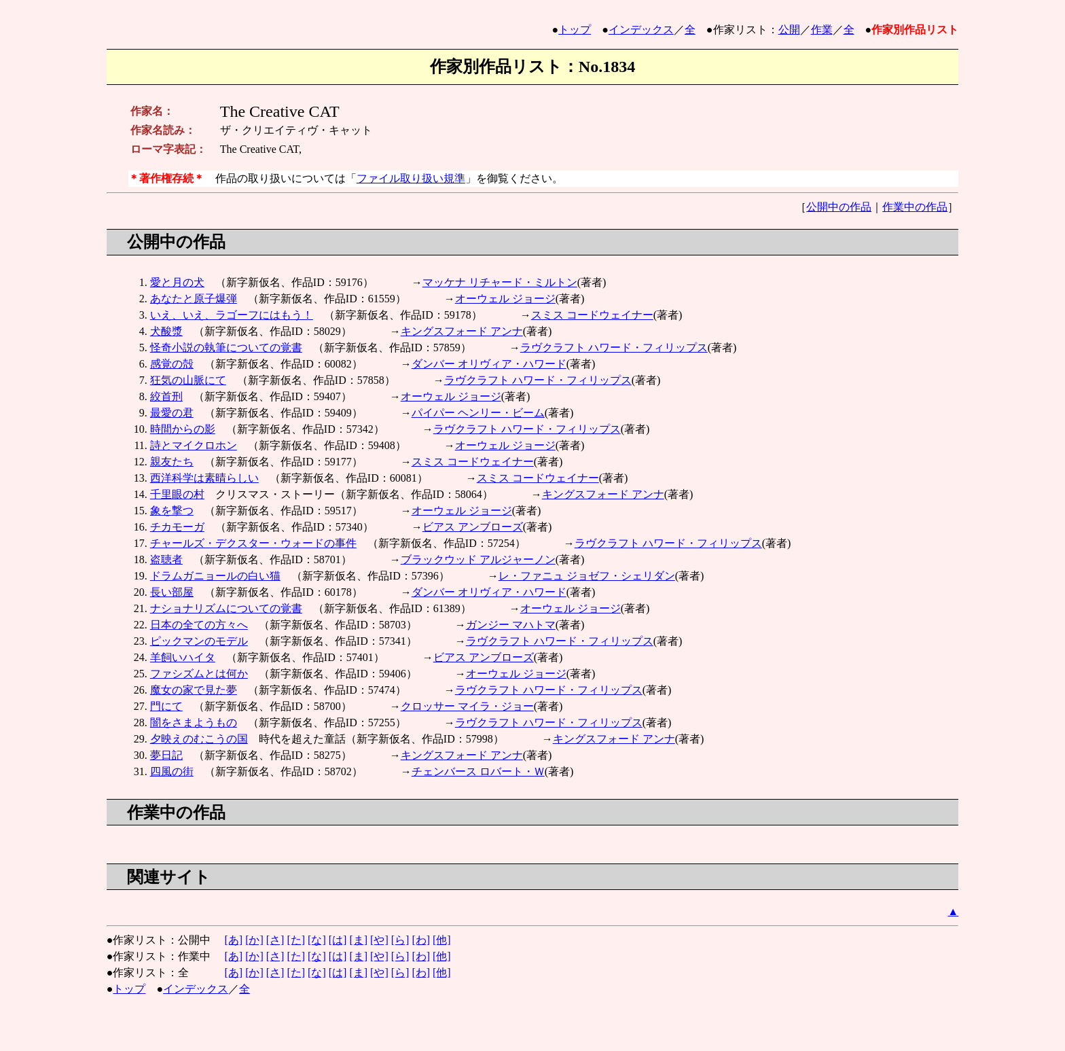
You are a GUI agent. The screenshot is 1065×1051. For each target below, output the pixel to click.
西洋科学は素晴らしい (204, 478)
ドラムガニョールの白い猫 (215, 576)
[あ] (233, 940)
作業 (822, 29)
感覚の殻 (172, 364)
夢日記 (166, 755)
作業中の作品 (914, 207)
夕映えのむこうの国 (199, 739)
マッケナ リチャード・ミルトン (499, 282)
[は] (338, 940)
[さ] (275, 940)
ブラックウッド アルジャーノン (478, 559)
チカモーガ (177, 527)
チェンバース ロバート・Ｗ (478, 771)
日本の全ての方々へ (199, 624)
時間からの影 (182, 429)
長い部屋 (172, 592)
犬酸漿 (166, 331)
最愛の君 (172, 412)
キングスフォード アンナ (462, 331)
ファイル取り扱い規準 (411, 178)
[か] (254, 940)
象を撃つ (172, 510)
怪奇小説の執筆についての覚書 (226, 347)
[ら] (400, 940)
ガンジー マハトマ (511, 624)
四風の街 (172, 771)
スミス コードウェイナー (592, 315)
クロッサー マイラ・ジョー (467, 706)
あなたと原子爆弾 (193, 298)
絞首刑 (166, 396)
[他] (442, 940)
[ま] (358, 940)
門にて (166, 706)
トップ (574, 29)
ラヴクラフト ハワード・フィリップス (614, 347)
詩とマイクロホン (193, 445)
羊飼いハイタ (182, 657)
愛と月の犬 (177, 282)
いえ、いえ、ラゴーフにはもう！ (231, 315)
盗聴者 (166, 559)
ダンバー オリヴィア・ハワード (489, 364)
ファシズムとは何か (199, 673)
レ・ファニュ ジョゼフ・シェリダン (587, 576)
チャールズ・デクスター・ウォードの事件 (253, 543)
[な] (317, 940)
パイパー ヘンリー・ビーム (478, 412)
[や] (379, 940)
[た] (296, 940)
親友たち (172, 461)
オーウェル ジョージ (505, 298)
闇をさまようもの (193, 722)
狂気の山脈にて (188, 380)
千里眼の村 (177, 494)
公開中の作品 (838, 207)
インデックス (641, 29)
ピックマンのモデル (199, 641)
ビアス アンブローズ (472, 527)
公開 (789, 29)
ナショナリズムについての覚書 (226, 608)
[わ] (421, 940)
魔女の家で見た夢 (193, 690)
